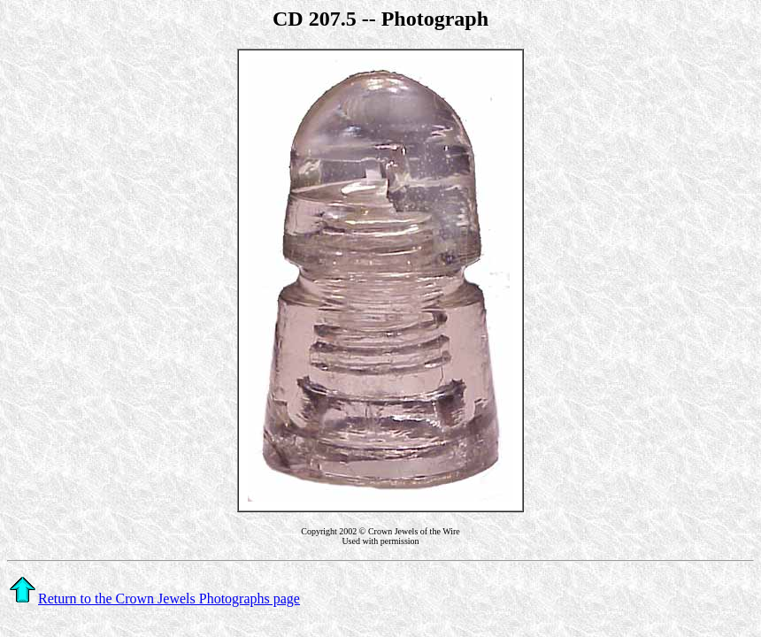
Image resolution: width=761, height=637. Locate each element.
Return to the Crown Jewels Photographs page (154, 598)
